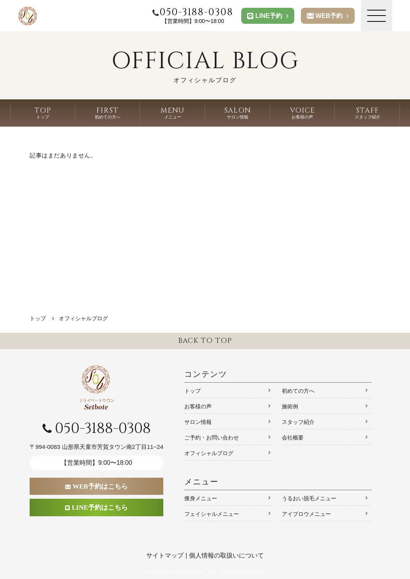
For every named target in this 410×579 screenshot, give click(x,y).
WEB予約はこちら (97, 486)
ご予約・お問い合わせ (211, 437)
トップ (192, 391)
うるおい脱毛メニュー (309, 498)
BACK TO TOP (205, 341)
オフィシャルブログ (208, 453)
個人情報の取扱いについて (226, 556)
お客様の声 (198, 406)
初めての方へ (298, 391)
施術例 (290, 406)
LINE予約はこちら (97, 507)
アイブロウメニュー (306, 514)
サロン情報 (198, 422)
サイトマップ (165, 556)
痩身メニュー (200, 498)
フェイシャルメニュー (211, 514)
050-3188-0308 (96, 428)
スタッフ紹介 (298, 422)
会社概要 (293, 437)
